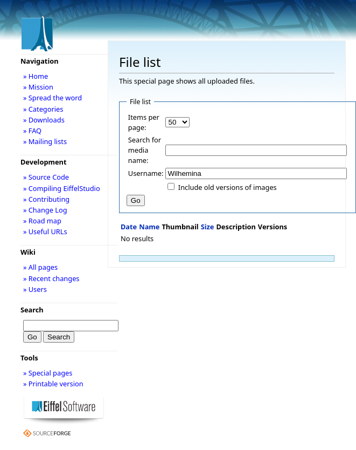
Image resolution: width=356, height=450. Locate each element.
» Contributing (46, 199)
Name (149, 226)
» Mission (38, 87)
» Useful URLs (45, 231)
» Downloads (44, 120)
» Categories (43, 109)
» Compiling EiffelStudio (61, 188)
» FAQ (32, 130)
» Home (35, 76)
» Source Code (46, 177)
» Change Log (45, 210)
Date (129, 226)
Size (207, 226)
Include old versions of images (227, 187)
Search (32, 310)
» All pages (40, 267)
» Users (35, 289)
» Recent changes (51, 278)
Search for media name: (144, 150)
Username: (146, 173)
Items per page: (143, 122)
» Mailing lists (45, 141)
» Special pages (47, 373)
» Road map (42, 221)
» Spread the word (52, 98)
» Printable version (53, 383)
